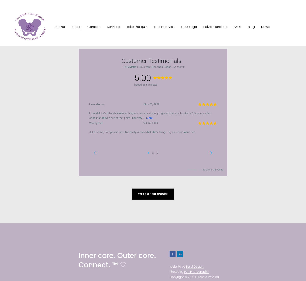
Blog (251, 26)
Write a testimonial (153, 194)
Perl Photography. (196, 272)
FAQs (238, 26)
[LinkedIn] (180, 254)
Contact (94, 26)
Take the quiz (137, 26)
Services (113, 26)
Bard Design (195, 267)
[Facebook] (173, 254)
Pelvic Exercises (215, 26)
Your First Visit (164, 26)
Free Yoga (189, 26)
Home (60, 26)
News (265, 26)
